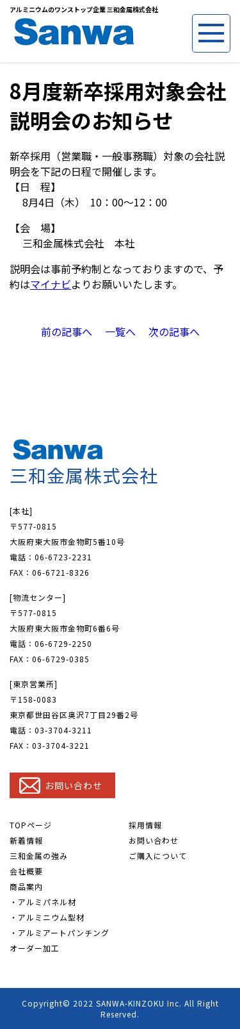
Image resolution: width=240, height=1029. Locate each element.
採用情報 (145, 824)
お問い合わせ (154, 840)
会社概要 (26, 871)
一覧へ (120, 331)
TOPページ (31, 824)
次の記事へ (174, 331)
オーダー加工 (35, 947)
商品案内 (26, 886)
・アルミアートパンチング (59, 932)
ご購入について (158, 855)
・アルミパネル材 (43, 901)
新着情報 (26, 840)
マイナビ (50, 284)
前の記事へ (66, 331)
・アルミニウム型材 (47, 917)
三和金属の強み (39, 855)
